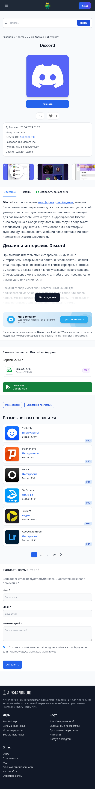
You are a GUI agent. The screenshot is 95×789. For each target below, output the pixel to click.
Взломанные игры (14, 725)
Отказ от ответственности (18, 767)
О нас (6, 753)
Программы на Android (30, 37)
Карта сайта (10, 771)
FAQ (5, 762)
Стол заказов (10, 758)
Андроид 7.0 (27, 137)
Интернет (53, 37)
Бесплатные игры (13, 734)
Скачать (48, 104)
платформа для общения (55, 202)
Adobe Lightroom (32, 531)
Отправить (12, 664)
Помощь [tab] (26, 192)
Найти (84, 22)
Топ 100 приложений (62, 721)
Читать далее (47, 297)
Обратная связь (12, 775)
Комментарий (12, 623)
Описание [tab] (10, 192)
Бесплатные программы (39, 404)
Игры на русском (13, 730)
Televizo (26, 510)
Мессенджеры (12, 404)
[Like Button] (50, 116)
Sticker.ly (27, 428)
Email (7, 606)
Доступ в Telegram (61, 739)
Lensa (25, 469)
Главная (8, 37)
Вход (85, 5)
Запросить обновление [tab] (52, 192)
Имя (6, 590)
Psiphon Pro (29, 448)
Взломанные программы (65, 725)
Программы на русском (64, 730)
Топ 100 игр (10, 721)
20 (54, 554)
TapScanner (28, 490)
